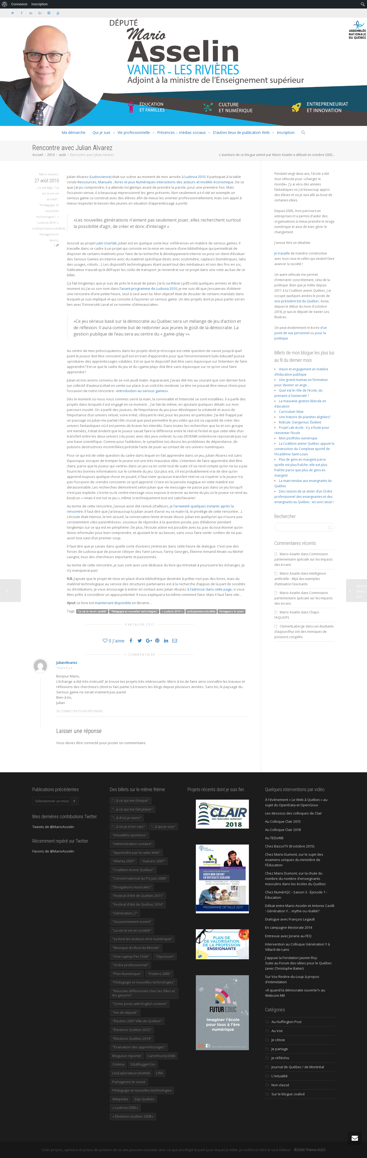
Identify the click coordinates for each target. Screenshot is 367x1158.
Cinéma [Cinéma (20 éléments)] (118, 1064)
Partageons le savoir (231, 611)
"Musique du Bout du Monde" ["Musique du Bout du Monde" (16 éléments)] (136, 947)
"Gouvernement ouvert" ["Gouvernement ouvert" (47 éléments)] (132, 921)
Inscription (286, 132)
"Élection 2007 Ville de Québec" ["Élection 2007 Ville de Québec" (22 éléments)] (137, 1021)
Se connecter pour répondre (79, 711)
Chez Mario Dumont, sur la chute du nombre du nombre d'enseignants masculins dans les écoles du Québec (295, 878)
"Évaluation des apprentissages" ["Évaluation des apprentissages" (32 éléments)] (139, 1047)
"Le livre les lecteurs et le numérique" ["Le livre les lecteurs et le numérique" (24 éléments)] (142, 938)
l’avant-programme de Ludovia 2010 (148, 288)
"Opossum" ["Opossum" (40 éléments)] (165, 956)
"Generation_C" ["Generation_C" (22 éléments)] (125, 913)
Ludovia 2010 (194, 176)
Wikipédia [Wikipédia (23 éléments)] (120, 1099)
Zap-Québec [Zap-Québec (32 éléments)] (144, 1099)
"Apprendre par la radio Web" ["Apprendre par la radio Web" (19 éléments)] (136, 852)
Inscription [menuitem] (39, 4)
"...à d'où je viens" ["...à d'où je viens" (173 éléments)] (126, 817)
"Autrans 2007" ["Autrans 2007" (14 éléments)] (153, 861)
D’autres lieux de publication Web (241, 132)
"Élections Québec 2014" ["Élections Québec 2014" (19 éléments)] (132, 1038)
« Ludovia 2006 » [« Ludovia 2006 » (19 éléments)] (125, 1107)
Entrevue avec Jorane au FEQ (288, 936)
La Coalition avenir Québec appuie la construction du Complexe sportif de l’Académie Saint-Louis (304, 448)
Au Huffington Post (286, 1021)
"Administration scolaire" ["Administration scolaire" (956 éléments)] (132, 843)
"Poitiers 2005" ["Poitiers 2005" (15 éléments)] (159, 973)
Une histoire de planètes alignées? (304, 417)
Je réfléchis (280, 1057)
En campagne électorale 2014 (288, 927)
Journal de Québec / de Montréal (297, 1066)
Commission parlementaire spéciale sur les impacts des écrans (303, 559)
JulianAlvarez (66, 662)
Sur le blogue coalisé (288, 1094)
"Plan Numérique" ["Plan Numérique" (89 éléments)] (126, 973)
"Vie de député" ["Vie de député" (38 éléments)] (125, 1012)
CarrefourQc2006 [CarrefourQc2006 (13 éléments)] (161, 1055)
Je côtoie (278, 1039)
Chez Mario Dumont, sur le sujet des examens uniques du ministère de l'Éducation (294, 859)
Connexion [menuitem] (19, 4)
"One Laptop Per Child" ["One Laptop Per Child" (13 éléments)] (130, 956)
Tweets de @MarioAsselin (53, 826)
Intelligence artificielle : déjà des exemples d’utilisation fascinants (300, 578)
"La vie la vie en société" (50, 193)
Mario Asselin (290, 554)
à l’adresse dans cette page (209, 589)
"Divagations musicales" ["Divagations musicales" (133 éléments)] (132, 887)
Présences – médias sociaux (181, 132)
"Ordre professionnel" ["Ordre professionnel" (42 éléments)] (130, 964)
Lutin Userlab (106, 243)
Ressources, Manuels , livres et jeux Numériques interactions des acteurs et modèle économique (155, 182)
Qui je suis (101, 132)
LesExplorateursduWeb (48, 228)
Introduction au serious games (141, 390)
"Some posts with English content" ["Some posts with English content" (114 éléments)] (139, 1003)
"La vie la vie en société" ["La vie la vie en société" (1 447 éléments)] (132, 930)
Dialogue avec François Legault (290, 919)
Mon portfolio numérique (298, 438)
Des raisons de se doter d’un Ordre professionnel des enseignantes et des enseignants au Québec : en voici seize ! (304, 496)
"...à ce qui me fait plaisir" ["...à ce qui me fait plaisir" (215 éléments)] (132, 809)
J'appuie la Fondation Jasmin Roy (291, 957)
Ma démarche (73, 132)
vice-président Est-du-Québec (296, 301)
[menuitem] (4, 4)
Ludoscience (100, 176)
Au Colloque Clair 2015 (283, 821)
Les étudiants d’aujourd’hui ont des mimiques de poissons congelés (304, 631)
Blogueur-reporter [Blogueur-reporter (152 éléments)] (126, 1055)
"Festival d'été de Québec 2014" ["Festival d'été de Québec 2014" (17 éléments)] (137, 904)
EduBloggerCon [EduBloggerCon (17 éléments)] (143, 1064)
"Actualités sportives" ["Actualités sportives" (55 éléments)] (129, 835)
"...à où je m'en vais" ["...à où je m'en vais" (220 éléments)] (128, 826)
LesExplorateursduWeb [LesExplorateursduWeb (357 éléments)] (131, 1073)
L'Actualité (279, 1076)
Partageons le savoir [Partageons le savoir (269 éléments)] (129, 1081)
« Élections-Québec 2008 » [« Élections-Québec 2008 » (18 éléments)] (133, 1116)
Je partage (45, 187)
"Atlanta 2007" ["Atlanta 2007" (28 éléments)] (123, 861)
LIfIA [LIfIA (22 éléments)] (159, 1073)
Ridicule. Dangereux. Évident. (300, 422)
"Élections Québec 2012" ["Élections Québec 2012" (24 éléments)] (132, 1029)
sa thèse (173, 283)
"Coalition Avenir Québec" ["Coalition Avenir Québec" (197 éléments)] (133, 869)
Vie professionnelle (134, 132)
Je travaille (282, 253)
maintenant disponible (113, 602)
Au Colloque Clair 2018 (283, 829)
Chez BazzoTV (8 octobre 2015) (289, 846)
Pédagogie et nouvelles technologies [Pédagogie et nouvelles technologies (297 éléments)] (142, 1090)
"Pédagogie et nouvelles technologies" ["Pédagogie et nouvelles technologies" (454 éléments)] (143, 982)
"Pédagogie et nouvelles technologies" (47, 211)
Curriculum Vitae (291, 411)
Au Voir (277, 1030)
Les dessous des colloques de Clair (293, 813)
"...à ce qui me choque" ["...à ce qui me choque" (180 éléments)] (130, 800)
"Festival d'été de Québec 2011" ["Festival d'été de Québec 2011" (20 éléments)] (137, 895)
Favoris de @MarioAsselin (53, 851)
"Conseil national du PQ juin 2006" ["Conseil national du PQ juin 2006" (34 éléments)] (139, 878)
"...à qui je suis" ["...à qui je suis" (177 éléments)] (163, 826)
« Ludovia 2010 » (172, 611)
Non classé (280, 1085)
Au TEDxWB (274, 837)
